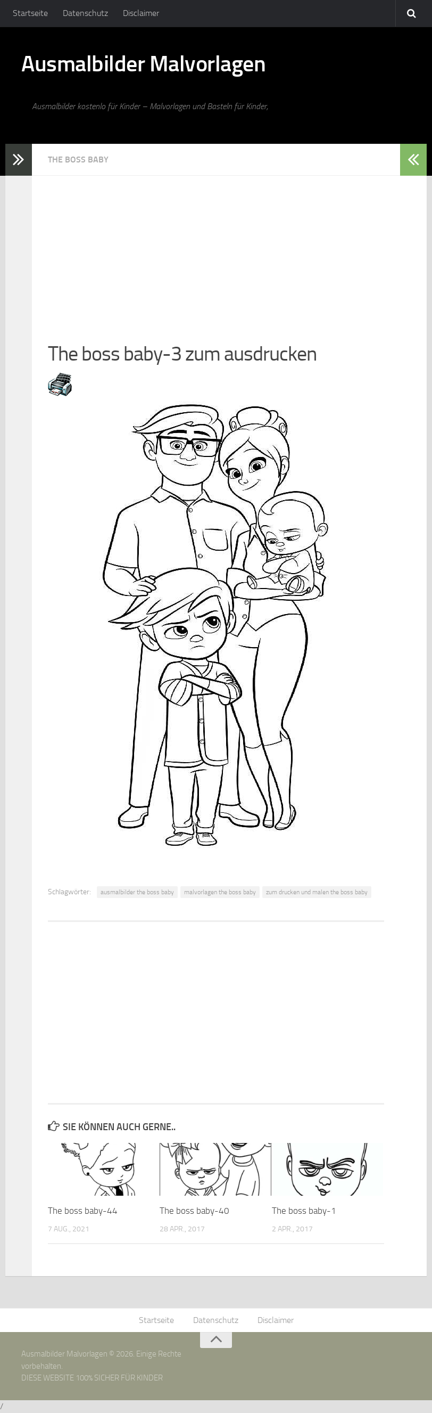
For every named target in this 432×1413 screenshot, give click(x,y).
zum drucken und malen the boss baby (317, 892)
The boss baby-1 (304, 1210)
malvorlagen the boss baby (220, 892)
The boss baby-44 (83, 1210)
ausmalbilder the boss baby (137, 892)
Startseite (30, 13)
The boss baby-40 (194, 1210)
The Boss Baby (78, 159)
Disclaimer (141, 13)
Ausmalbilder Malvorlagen (143, 64)
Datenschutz (85, 13)
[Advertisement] (216, 250)
